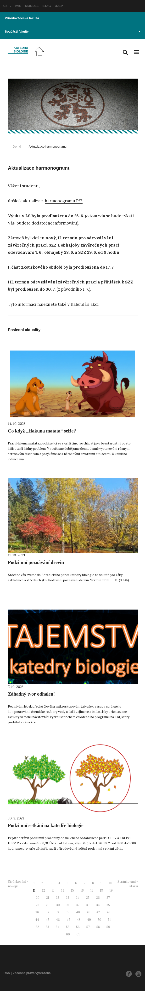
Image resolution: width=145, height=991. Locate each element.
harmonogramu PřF (64, 200)
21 (47, 898)
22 (57, 898)
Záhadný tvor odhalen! (31, 694)
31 (68, 905)
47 (68, 920)
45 (47, 920)
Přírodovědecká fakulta (22, 18)
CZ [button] (7, 6)
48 (78, 920)
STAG (47, 6)
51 (109, 920)
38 (57, 912)
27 (108, 898)
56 (78, 927)
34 (98, 905)
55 (67, 927)
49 (89, 920)
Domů (17, 146)
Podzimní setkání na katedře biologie (46, 825)
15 (72, 890)
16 (82, 890)
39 (67, 912)
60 (68, 934)
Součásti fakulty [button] (72, 31)
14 (62, 890)
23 (67, 898)
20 (37, 898)
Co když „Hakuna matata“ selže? (42, 430)
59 (108, 927)
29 (48, 905)
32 (77, 905)
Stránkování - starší (127, 884)
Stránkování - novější (18, 884)
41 (88, 912)
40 (78, 912)
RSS (7, 973)
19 (111, 890)
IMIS (18, 6)
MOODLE (32, 6)
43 (108, 912)
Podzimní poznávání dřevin (36, 562)
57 (88, 927)
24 (77, 898)
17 (91, 890)
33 (87, 905)
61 (78, 934)
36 (37, 912)
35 (108, 905)
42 (98, 912)
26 (98, 898)
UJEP (59, 6)
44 (37, 920)
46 (58, 920)
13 (53, 890)
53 (47, 927)
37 (47, 912)
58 (98, 927)
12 (43, 890)
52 (37, 927)
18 (101, 890)
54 (57, 927)
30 (58, 905)
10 (110, 883)
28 (37, 905)
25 (87, 898)
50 (99, 920)
